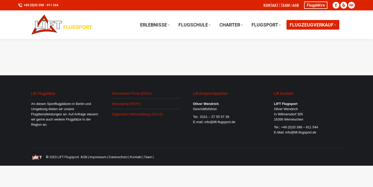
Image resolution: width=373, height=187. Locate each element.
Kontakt (270, 5)
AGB (295, 5)
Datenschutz (118, 157)
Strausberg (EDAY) (126, 104)
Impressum (98, 157)
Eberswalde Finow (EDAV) (132, 93)
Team (285, 5)
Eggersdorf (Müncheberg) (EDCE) (137, 114)
